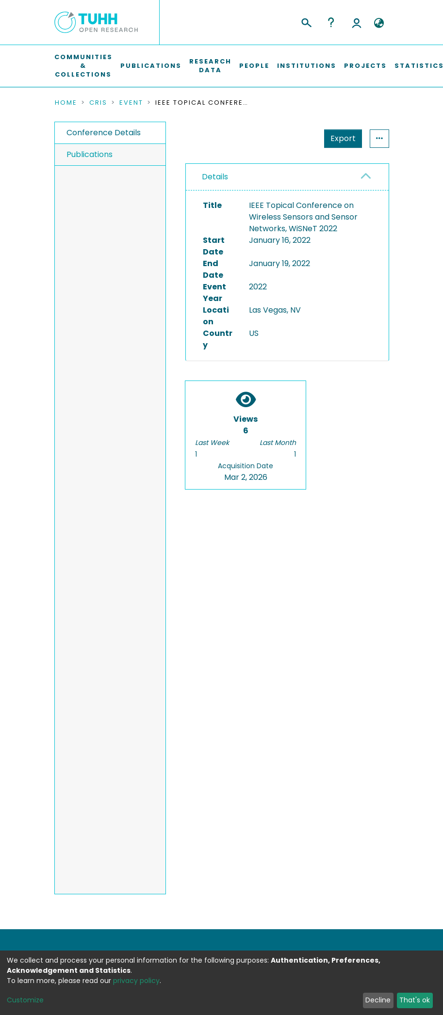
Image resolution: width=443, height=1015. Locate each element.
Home (66, 102)
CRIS (98, 102)
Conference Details (103, 132)
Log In (356, 22)
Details (215, 176)
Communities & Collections (83, 65)
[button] (379, 23)
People (254, 65)
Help (331, 22)
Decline (378, 1000)
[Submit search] (306, 21)
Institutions (306, 65)
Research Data (210, 66)
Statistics (340, 138)
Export (295, 138)
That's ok (414, 1000)
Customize (25, 1000)
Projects (365, 65)
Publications (150, 65)
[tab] (287, 177)
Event (131, 102)
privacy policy (136, 980)
